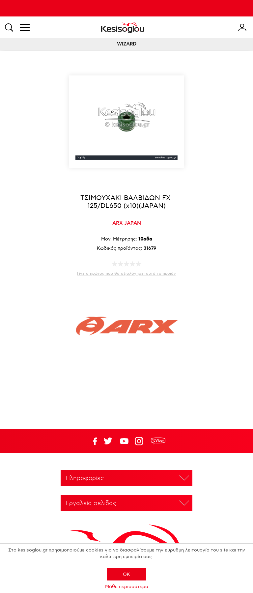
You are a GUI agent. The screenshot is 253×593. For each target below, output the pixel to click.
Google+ (140, 441)
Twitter (124, 441)
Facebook (92, 441)
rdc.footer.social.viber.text (158, 441)
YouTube (108, 441)
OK (126, 574)
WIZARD (126, 44)
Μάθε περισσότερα (126, 586)
